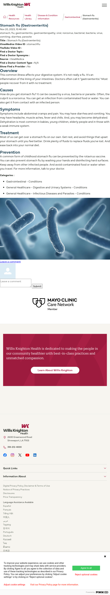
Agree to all (86, 568)
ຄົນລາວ (6, 546)
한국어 (6, 528)
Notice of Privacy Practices (16, 489)
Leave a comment (10, 261)
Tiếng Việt (8, 513)
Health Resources (14, 17)
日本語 (6, 550)
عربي (5, 520)
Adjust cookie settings (14, 584)
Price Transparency (12, 496)
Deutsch (7, 535)
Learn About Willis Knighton (55, 370)
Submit (37, 286)
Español (7, 505)
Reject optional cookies (86, 574)
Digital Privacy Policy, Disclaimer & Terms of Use (26, 485)
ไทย (5, 543)
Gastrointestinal (72, 16)
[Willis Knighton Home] (16, 5)
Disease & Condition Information (48, 17)
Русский (7, 539)
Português (8, 531)
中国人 (6, 517)
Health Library (28, 17)
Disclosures (9, 493)
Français (7, 509)
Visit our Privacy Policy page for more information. (54, 584)
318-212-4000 (14, 446)
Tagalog (7, 524)
